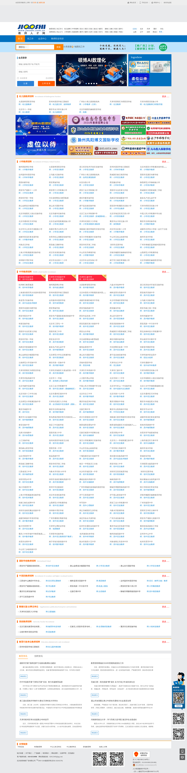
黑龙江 (155, 32)
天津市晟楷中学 (146, 363)
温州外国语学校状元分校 (59, 440)
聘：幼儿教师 (24, 112)
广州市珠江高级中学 (118, 448)
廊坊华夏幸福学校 (86, 198)
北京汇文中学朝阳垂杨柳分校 (152, 386)
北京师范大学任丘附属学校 (60, 355)
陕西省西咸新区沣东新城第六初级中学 (125, 425)
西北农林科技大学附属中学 (151, 331)
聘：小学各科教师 (117, 201)
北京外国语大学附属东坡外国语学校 (154, 167)
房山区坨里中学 (116, 316)
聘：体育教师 (115, 224)
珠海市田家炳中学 (147, 425)
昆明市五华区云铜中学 (149, 510)
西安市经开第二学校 (87, 245)
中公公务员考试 (55, 747)
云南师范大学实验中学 (28, 363)
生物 (95, 32)
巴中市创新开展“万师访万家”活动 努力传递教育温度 (41, 682)
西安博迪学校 (54, 182)
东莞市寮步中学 (116, 433)
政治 (95, 29)
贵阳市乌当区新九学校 (119, 190)
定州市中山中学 (146, 534)
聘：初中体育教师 (56, 303)
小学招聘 (67, 32)
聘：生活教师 (115, 104)
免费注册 (42, 3)
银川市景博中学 (25, 526)
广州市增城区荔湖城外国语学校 (152, 245)
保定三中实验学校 (56, 425)
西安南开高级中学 (26, 277)
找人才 (59, 32)
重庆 (155, 29)
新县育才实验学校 (26, 300)
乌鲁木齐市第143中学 (57, 472)
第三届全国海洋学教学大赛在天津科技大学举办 (39, 701)
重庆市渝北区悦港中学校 (120, 526)
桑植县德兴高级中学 (87, 479)
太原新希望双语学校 (27, 102)
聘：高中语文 (24, 412)
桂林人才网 (103, 747)
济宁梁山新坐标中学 (118, 495)
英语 (86, 29)
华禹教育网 (38, 747)
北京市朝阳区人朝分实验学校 (30, 214)
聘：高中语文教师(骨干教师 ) (61, 537)
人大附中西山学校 (86, 378)
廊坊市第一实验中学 (57, 363)
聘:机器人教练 (102, 586)
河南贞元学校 (24, 245)
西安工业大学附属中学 (119, 503)
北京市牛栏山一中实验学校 (121, 386)
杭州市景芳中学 (146, 542)
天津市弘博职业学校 (57, 526)
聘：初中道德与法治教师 (120, 389)
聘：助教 (83, 112)
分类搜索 (67, 47)
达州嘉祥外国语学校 (27, 175)
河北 (161, 29)
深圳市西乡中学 (25, 479)
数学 (81, 32)
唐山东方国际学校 (56, 206)
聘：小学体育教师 (117, 263)
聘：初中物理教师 (56, 350)
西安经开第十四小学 (129, 586)
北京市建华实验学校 (57, 214)
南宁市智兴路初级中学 (58, 542)
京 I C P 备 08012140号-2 (141, 759)
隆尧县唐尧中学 (85, 347)
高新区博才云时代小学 (58, 229)
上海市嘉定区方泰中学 (149, 440)
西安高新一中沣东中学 (149, 324)
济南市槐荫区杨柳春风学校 (121, 252)
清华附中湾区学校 (26, 260)
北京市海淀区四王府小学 (120, 214)
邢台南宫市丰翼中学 (148, 339)
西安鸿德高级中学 (86, 308)
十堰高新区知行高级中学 (89, 456)
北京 (141, 29)
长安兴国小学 (84, 182)
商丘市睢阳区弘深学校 (88, 510)
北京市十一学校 (25, 109)
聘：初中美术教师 (26, 498)
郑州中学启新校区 (56, 487)
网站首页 (133, 3)
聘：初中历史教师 (117, 435)
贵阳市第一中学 (55, 448)
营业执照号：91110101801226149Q (144, 762)
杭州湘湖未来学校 (86, 534)
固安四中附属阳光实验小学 (121, 206)
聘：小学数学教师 (26, 170)
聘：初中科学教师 (26, 287)
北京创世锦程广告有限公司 (26, 761)
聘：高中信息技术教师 (28, 303)
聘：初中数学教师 (86, 287)
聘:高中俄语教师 (153, 591)
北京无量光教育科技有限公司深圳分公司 (31, 627)
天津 (148, 29)
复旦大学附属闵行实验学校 (90, 237)
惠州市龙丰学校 (146, 237)
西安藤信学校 (115, 182)
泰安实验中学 (24, 425)
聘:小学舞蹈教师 (153, 586)
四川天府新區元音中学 (88, 417)
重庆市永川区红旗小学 (58, 109)
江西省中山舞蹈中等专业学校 (31, 581)
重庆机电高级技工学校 (149, 526)
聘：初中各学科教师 (148, 365)
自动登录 (22, 78)
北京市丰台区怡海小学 (88, 260)
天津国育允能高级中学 (149, 464)
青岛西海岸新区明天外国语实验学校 (63, 417)
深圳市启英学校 (116, 245)
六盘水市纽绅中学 (117, 285)
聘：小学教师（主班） (88, 104)
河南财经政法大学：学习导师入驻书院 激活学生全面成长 (114, 720)
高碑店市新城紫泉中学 (119, 198)
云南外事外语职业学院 (28, 632)
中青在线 (21, 747)
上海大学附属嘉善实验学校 (30, 252)
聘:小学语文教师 (103, 566)
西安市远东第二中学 (87, 316)
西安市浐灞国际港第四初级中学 (61, 316)
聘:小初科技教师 (153, 627)
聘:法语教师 (101, 591)
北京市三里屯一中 (56, 324)
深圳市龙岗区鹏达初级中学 (30, 510)
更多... (161, 32)
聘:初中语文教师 (52, 566)
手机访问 (145, 3)
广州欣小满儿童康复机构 (89, 102)
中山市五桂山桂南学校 (119, 237)
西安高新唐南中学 (117, 324)
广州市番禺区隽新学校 (58, 518)
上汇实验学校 (24, 440)
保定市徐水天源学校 (87, 518)
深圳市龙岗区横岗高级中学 (60, 479)
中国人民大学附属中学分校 (151, 214)
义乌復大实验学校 (56, 175)
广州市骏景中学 (146, 503)
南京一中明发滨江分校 (88, 464)
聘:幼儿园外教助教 (53, 647)
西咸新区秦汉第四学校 (119, 175)
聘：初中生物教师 (86, 435)
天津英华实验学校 (56, 534)
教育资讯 (52, 29)
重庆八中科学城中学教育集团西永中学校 (35, 534)
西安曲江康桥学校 (56, 245)
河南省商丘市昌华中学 (119, 542)
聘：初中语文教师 (86, 279)
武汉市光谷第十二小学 (58, 260)
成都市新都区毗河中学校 (89, 300)
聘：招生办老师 (146, 358)
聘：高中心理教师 (86, 505)
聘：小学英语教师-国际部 (89, 224)
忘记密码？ (50, 78)
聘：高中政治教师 (117, 544)
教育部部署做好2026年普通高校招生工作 (107, 663)
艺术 (100, 32)
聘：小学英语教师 (117, 216)
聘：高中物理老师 (26, 474)
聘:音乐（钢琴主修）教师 (157, 581)
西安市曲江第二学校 (148, 308)
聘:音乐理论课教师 (53, 581)
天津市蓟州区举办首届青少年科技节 (34, 720)
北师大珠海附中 (25, 433)
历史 (90, 29)
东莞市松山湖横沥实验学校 (60, 237)
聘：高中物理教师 (86, 412)
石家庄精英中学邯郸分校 (89, 433)
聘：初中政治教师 (56, 287)
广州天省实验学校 (117, 518)
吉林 (148, 32)
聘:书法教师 (50, 586)
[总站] (135, 29)
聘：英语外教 (84, 365)
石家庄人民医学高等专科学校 (81, 627)
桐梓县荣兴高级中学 (118, 293)
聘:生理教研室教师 (103, 627)
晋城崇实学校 (145, 456)
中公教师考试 (71, 747)
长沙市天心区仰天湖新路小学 (30, 229)
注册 (25, 83)
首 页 (20, 38)
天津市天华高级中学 (57, 277)
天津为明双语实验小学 (149, 102)
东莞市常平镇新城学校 (149, 433)
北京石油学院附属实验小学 (60, 221)
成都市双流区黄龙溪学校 (29, 237)
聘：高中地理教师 (117, 482)
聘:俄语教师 (101, 581)
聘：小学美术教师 (147, 185)
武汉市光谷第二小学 (118, 229)
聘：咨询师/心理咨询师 (58, 381)
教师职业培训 (57, 38)
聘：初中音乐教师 (86, 428)
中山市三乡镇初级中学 (28, 549)
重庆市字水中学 (146, 409)
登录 (34, 3)
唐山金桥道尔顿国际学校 (29, 206)
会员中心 (42, 38)
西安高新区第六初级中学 (89, 324)
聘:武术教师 (50, 591)
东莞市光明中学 (25, 542)
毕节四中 (83, 503)
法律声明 (63, 753)
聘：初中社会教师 (147, 544)
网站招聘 (54, 753)
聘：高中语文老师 (117, 326)
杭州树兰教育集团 (26, 285)
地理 (100, 29)
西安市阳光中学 (25, 316)
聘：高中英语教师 (117, 319)
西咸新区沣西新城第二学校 (151, 190)
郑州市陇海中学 (146, 316)
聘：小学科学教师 (117, 170)
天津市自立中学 (116, 363)
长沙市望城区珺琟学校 (119, 300)
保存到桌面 (167, 3)
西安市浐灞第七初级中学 (150, 518)
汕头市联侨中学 (25, 456)
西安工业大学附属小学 (88, 190)
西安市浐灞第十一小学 (28, 190)
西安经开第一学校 (26, 198)
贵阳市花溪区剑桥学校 (149, 175)
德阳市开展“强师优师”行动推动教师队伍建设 (38, 663)
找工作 (59, 29)
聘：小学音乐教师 (56, 170)
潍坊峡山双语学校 (26, 448)
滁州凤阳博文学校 (26, 167)
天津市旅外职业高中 (148, 355)
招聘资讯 (52, 32)
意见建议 (71, 753)
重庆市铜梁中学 (25, 409)
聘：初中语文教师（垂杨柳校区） (62, 389)
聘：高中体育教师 (26, 435)
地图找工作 (79, 47)
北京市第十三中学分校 (28, 394)
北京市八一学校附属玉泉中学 (121, 440)
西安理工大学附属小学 (58, 190)
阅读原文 (23, 676)
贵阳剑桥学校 (24, 182)
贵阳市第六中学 (55, 433)
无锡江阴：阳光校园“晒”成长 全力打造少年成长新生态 (113, 682)
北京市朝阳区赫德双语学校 (90, 109)
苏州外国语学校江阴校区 (59, 102)
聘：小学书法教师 (117, 208)
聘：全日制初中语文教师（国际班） (63, 404)
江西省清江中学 (25, 472)
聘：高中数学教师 (56, 279)
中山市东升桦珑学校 (87, 252)
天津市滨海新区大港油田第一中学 (62, 370)
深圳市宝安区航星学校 (119, 472)
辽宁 (141, 32)
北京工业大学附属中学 (88, 214)
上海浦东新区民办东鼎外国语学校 (32, 293)
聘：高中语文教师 (26, 279)
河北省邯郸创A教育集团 (58, 198)
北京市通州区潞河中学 (58, 394)
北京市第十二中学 (117, 378)
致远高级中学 (54, 456)
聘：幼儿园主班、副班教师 (60, 104)
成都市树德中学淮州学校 (29, 518)
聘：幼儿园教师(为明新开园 (151, 104)
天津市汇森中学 (85, 277)
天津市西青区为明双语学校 (121, 102)
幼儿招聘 (67, 29)
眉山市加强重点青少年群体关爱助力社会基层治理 (111, 701)
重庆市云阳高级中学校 (119, 409)
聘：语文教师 (115, 365)
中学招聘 (75, 29)
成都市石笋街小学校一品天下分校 (153, 229)
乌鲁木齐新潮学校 (117, 510)
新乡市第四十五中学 (87, 542)
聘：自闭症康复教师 (87, 177)
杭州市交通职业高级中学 (89, 526)
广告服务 (37, 753)
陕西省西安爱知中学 (87, 425)
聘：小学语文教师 (86, 170)
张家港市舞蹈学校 (147, 347)
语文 (81, 29)
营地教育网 (87, 747)
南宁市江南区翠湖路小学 (120, 260)
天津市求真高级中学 (27, 378)
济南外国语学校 (85, 363)
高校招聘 (75, 32)
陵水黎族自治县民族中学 (150, 479)
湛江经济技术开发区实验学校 (91, 167)
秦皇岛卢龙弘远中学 (148, 198)
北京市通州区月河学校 (28, 221)
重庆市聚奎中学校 (117, 402)
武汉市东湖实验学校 (57, 252)
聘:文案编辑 (50, 612)
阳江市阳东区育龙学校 (149, 487)
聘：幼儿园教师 (25, 104)
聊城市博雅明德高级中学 (120, 487)
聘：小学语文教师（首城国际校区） (93, 216)
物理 (86, 32)
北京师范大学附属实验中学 (30, 402)
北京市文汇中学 (85, 394)
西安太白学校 (84, 331)
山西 (134, 32)
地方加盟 (20, 753)
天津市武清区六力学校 (88, 221)
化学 (90, 32)
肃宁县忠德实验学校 (87, 206)
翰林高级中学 (115, 479)
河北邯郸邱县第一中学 (119, 347)
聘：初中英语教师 (26, 295)
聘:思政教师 (50, 632)
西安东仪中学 (54, 339)
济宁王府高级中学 (86, 495)
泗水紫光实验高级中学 (119, 456)
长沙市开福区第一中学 (88, 472)
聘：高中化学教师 (147, 529)
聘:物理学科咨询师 (53, 627)
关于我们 (28, 753)
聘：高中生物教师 (86, 482)
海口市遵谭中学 (25, 487)
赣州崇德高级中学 (117, 534)
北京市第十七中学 (117, 394)
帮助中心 (157, 3)
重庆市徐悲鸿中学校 (87, 402)
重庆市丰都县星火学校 (149, 402)
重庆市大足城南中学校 (28, 417)
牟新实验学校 (24, 324)
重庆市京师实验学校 (148, 221)
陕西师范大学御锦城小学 (150, 182)
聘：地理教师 (54, 529)
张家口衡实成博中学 (27, 503)
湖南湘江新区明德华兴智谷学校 (92, 229)
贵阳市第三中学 (55, 331)
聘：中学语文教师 (117, 412)
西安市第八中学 (116, 464)
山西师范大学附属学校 (149, 252)
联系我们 (46, 753)
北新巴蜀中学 (84, 409)
